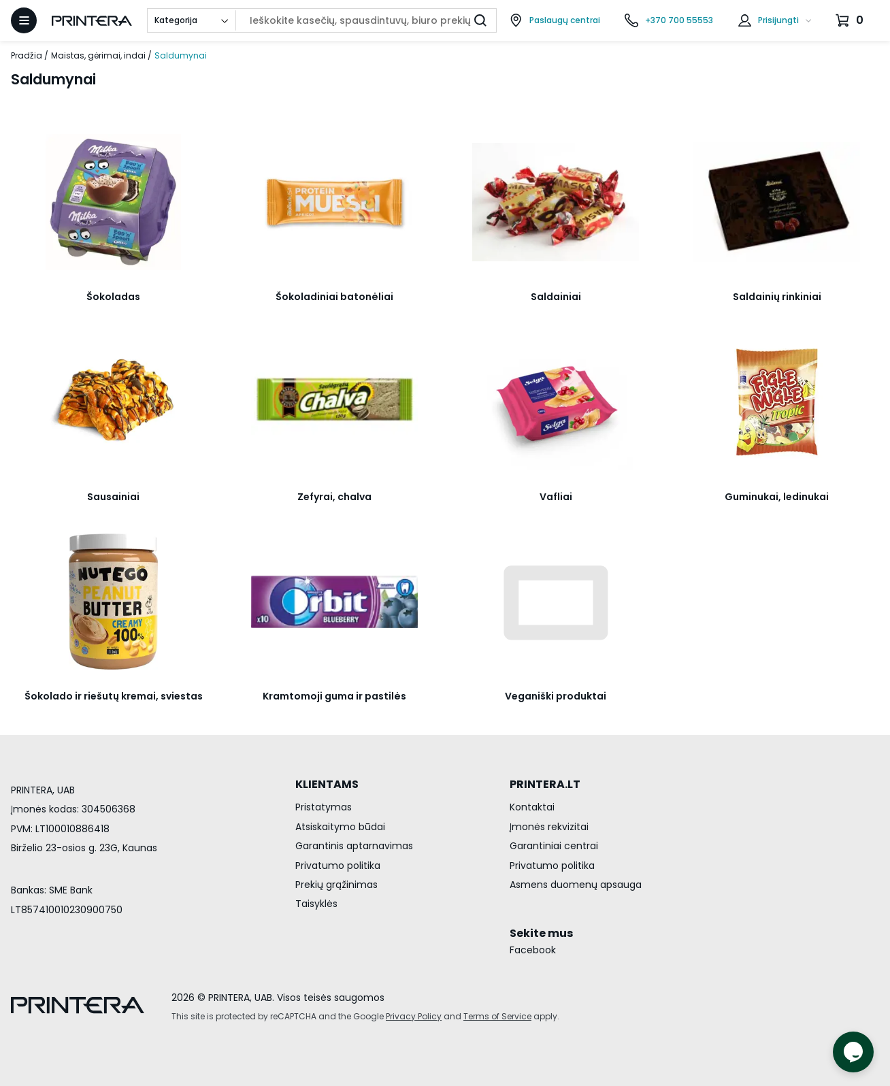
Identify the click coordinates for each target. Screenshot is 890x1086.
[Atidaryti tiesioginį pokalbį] (853, 1052)
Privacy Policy (414, 1016)
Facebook (533, 950)
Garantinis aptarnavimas (354, 846)
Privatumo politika (337, 865)
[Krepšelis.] (851, 20)
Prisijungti (778, 20)
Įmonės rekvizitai (549, 827)
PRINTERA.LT (545, 784)
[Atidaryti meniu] (24, 20)
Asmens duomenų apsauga (576, 884)
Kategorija (175, 20)
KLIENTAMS (327, 784)
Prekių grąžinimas (336, 884)
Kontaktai (532, 807)
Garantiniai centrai (554, 846)
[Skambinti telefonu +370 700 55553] (668, 20)
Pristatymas (323, 807)
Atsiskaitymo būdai (340, 827)
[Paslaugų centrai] (554, 20)
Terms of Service (497, 1016)
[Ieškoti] (480, 20)
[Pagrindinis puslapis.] (92, 21)
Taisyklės (316, 903)
